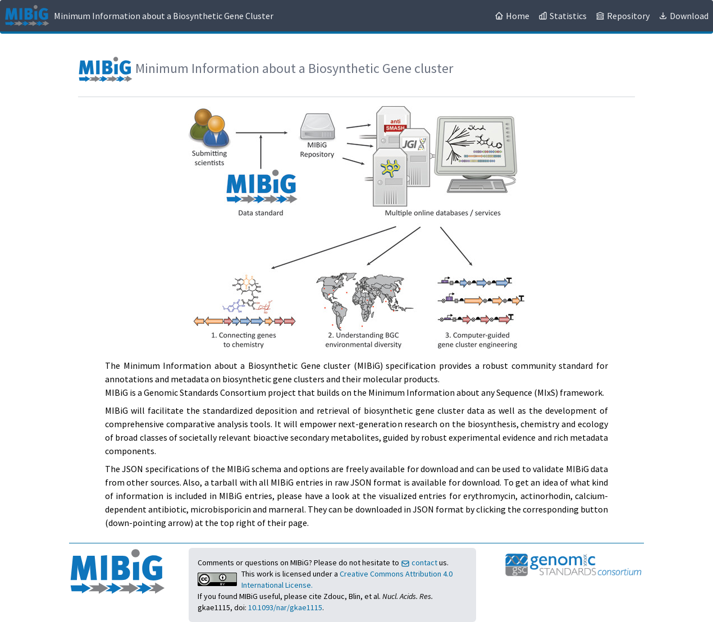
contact (420, 562)
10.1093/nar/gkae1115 (285, 607)
